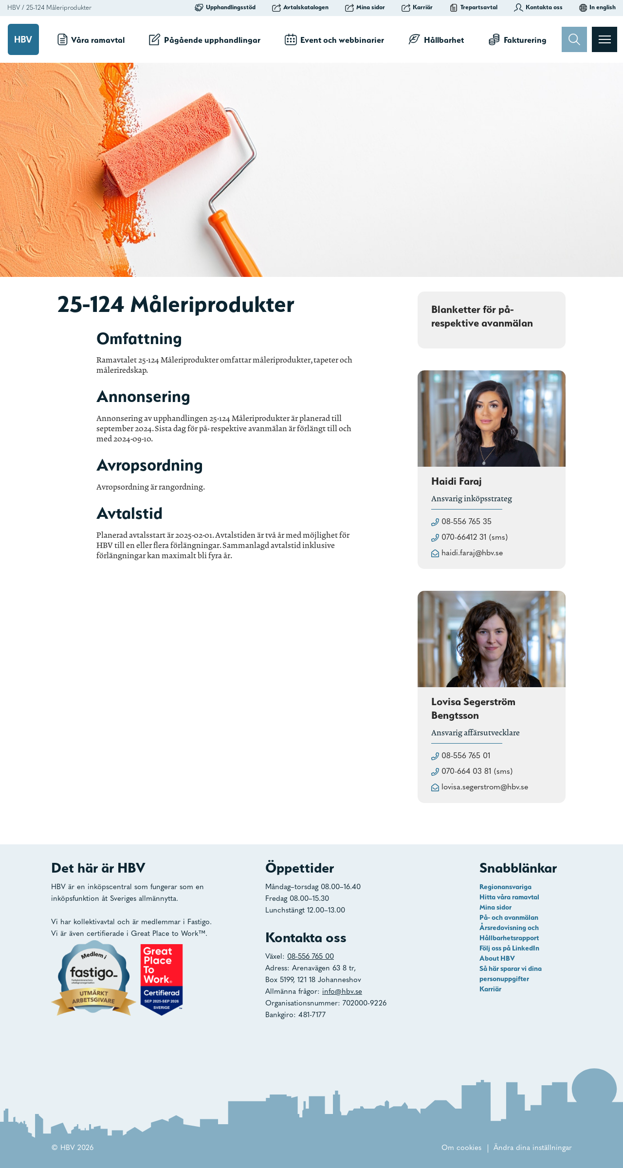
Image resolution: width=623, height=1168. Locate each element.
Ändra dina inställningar (533, 1148)
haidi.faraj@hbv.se (472, 553)
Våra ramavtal (91, 39)
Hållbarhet (436, 39)
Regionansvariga (505, 886)
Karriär (417, 7)
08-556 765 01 (466, 756)
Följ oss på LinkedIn (509, 948)
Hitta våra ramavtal (509, 897)
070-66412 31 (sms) (474, 538)
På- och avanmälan (508, 917)
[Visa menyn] (604, 39)
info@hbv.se (342, 992)
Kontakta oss (538, 7)
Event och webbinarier (334, 39)
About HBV (497, 958)
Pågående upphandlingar (204, 39)
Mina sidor (365, 7)
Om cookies (461, 1148)
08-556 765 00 (310, 957)
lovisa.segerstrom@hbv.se (484, 787)
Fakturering (517, 39)
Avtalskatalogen (300, 7)
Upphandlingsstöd (225, 7)
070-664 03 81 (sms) (477, 772)
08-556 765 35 (466, 522)
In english (597, 7)
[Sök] (574, 39)
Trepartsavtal (473, 7)
